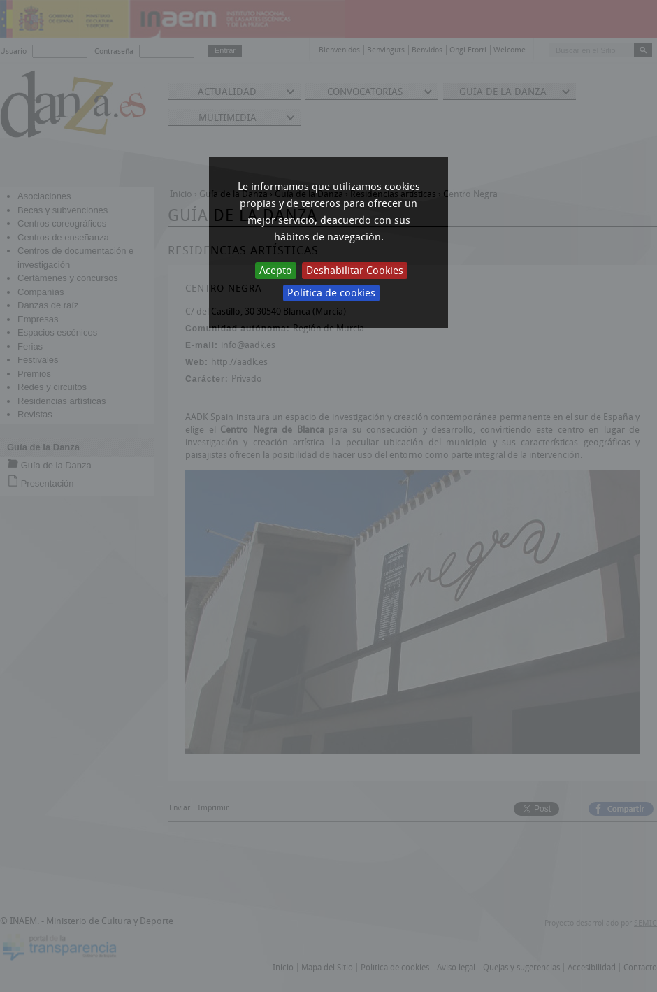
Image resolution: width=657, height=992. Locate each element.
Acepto (275, 270)
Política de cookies (331, 293)
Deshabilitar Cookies (354, 270)
